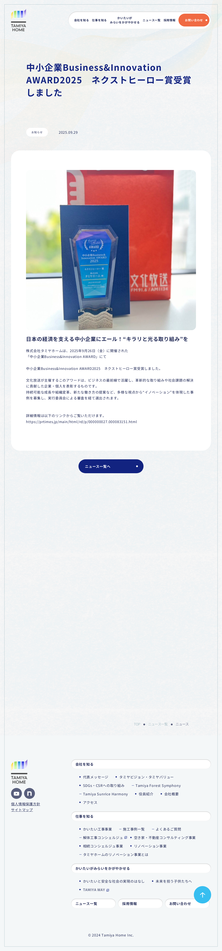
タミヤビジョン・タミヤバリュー (146, 777)
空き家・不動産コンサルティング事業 (165, 837)
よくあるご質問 (168, 829)
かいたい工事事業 (97, 829)
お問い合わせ (194, 20)
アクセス (90, 802)
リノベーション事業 (150, 846)
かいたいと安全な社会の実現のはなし (114, 881)
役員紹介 (146, 793)
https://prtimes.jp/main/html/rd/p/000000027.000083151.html (81, 421)
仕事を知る (99, 20)
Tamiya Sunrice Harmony (105, 793)
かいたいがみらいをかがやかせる (125, 20)
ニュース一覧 (152, 20)
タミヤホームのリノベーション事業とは (116, 854)
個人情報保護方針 (25, 803)
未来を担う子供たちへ (174, 881)
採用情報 (170, 20)
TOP (137, 724)
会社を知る (81, 20)
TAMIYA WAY (94, 889)
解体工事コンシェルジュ (103, 837)
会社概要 (171, 793)
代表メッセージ (96, 777)
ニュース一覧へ (98, 466)
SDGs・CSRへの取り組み (104, 785)
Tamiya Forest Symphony (158, 785)
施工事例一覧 (134, 829)
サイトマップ (22, 809)
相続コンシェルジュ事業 (103, 846)
